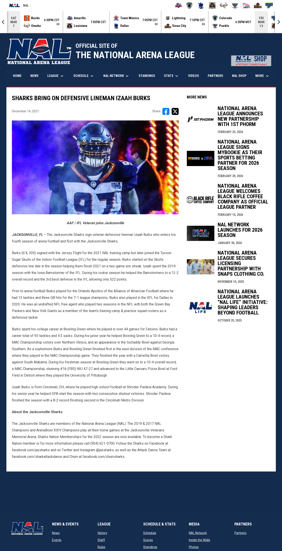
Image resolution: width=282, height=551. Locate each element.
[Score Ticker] (141, 22)
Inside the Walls (199, 540)
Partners (240, 533)
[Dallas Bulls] (201, 5)
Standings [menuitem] (147, 76)
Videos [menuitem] (193, 76)
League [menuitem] (56, 76)
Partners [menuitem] (215, 76)
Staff (101, 540)
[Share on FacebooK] (165, 111)
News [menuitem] (34, 76)
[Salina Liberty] (246, 5)
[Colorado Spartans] (190, 5)
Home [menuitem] (17, 76)
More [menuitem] (262, 76)
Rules (101, 547)
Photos (194, 547)
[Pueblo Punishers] (235, 5)
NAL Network (198, 533)
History (102, 533)
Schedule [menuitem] (84, 76)
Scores (148, 540)
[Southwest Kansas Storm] (269, 5)
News (56, 533)
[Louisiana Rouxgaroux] (212, 5)
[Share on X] (175, 111)
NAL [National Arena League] (19, 6)
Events (56, 540)
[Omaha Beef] (224, 5)
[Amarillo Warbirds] (178, 5)
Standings (150, 547)
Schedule (149, 533)
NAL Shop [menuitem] (241, 76)
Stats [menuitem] (171, 76)
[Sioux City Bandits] (258, 5)
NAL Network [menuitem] (118, 76)
